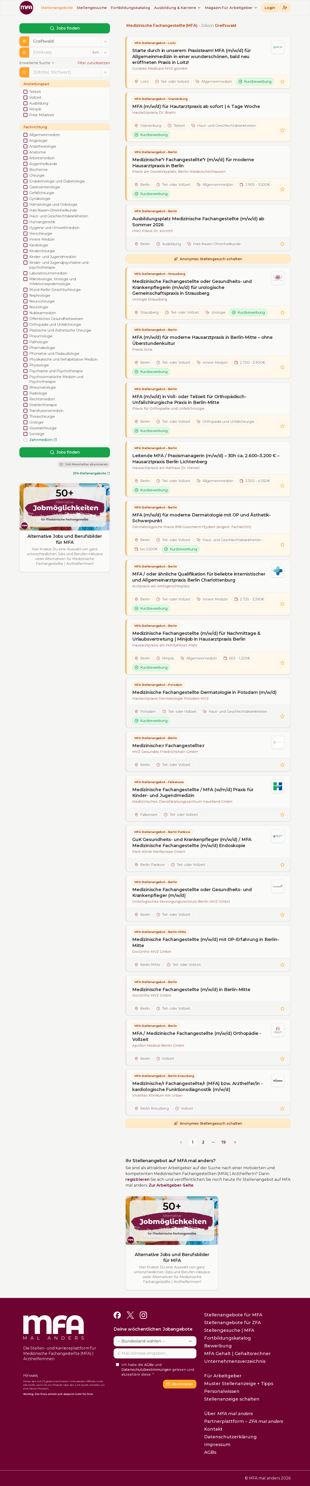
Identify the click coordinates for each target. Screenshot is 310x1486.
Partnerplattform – (243, 1421)
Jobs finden (65, 28)
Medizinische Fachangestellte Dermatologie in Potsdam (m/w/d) (204, 692)
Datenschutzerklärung (230, 1437)
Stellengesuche (92, 7)
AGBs (149, 1365)
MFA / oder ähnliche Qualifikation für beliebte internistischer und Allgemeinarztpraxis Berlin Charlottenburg (198, 577)
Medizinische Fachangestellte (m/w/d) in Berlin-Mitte (191, 989)
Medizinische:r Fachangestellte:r (168, 745)
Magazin (213, 7)
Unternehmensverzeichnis (234, 1361)
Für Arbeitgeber (240, 7)
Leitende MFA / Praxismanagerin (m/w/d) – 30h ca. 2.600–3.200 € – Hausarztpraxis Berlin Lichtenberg (205, 458)
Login (270, 8)
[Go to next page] (234, 1142)
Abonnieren (179, 1384)
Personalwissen (222, 1391)
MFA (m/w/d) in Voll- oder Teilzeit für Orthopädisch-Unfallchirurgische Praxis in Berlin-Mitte (189, 399)
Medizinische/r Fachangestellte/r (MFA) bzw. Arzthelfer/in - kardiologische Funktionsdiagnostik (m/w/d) (197, 1086)
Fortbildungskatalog (130, 7)
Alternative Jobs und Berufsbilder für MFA (64, 539)
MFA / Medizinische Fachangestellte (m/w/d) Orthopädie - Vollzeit (196, 1036)
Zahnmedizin (43, 440)
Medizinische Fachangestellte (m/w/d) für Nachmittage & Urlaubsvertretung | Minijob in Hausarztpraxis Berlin (196, 636)
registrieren (137, 1179)
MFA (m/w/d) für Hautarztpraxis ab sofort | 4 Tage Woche (196, 106)
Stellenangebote (57, 7)
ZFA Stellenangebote (91, 473)
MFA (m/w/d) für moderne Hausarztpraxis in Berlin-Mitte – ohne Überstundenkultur (202, 340)
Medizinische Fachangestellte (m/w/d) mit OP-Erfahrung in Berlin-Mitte (205, 942)
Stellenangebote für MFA (233, 1315)
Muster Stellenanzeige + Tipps (238, 1383)
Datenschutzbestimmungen (146, 1369)
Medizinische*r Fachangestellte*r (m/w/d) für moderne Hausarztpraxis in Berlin (193, 162)
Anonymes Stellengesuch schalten (208, 259)
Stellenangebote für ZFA (232, 1322)
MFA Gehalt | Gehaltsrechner (237, 1353)
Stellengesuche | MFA (229, 1330)
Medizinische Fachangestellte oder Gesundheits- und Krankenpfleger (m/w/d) (192, 892)
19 (223, 1142)
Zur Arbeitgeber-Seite (171, 1185)
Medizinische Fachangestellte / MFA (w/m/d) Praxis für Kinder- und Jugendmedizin (192, 792)
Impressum (217, 1444)
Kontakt (213, 1429)
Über (228, 1413)
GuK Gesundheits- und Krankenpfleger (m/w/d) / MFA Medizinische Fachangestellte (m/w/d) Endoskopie (191, 842)
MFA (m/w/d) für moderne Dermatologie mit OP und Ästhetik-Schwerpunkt (201, 518)
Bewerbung (218, 1346)
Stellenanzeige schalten (231, 1399)
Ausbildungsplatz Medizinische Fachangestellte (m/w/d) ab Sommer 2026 (198, 221)
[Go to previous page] (182, 1142)
